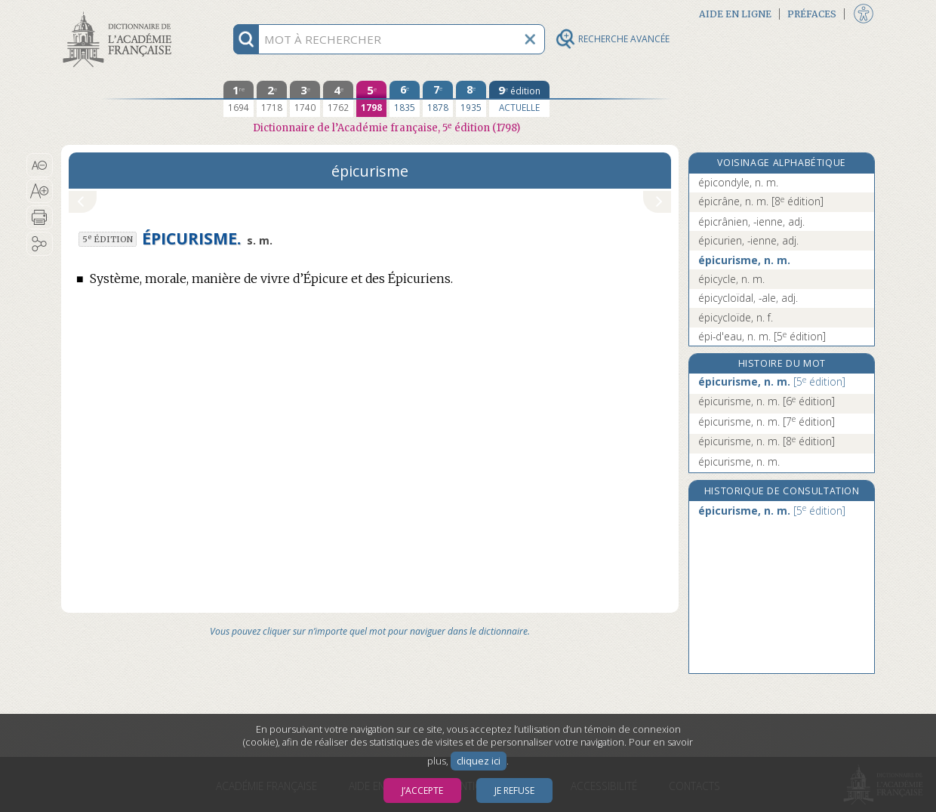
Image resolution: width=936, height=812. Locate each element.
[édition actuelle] (519, 99)
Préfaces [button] (811, 14)
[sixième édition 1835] (404, 99)
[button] (39, 165)
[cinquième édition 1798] (371, 99)
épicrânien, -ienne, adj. (751, 221)
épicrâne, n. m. (761, 201)
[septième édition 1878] (438, 99)
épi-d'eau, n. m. (762, 336)
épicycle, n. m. (731, 279)
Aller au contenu (120, 13)
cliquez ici (478, 761)
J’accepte (422, 790)
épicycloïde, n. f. (735, 317)
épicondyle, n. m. (738, 182)
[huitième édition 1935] (471, 99)
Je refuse (514, 790)
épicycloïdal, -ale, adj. (748, 298)
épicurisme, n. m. (744, 260)
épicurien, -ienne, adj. (748, 240)
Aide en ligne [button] (735, 14)
